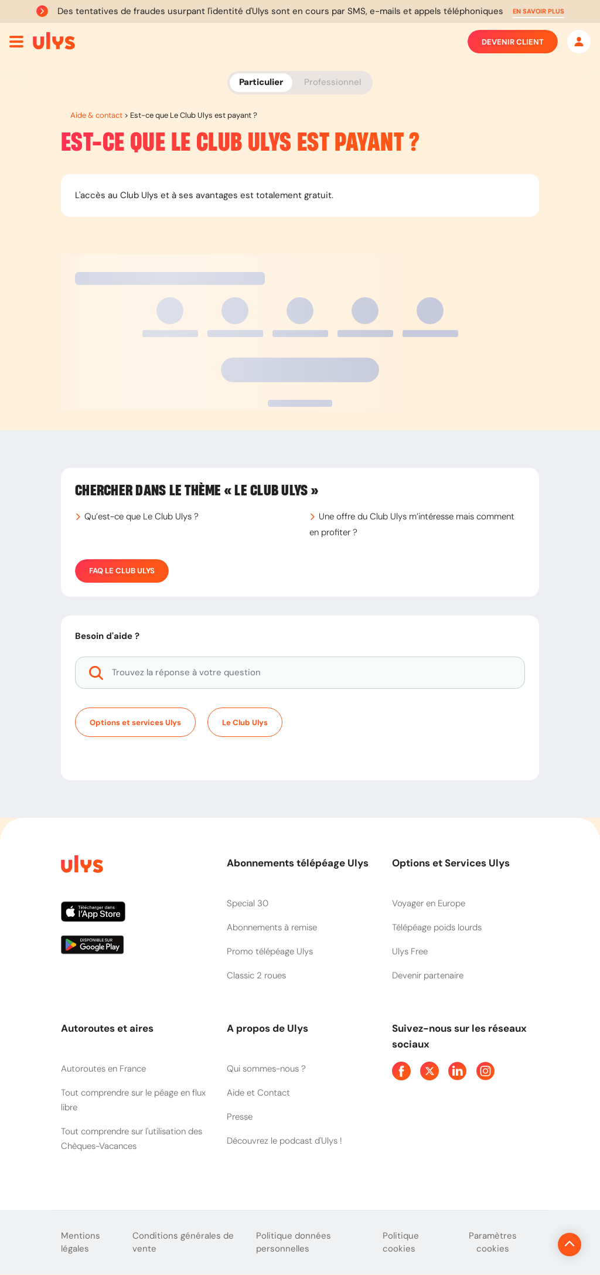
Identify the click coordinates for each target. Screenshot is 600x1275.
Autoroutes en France (103, 1069)
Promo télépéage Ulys (270, 951)
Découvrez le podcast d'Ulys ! (284, 1141)
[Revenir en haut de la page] (530, 1244)
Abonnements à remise (272, 927)
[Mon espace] (579, 41)
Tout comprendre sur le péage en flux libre (133, 1100)
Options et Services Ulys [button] (451, 862)
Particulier (261, 82)
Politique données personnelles (293, 1242)
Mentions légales (80, 1242)
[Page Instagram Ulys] (485, 1071)
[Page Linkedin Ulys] (457, 1071)
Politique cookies (401, 1242)
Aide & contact (96, 115)
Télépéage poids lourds (437, 927)
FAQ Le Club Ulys (122, 571)
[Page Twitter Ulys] (429, 1071)
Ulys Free (410, 951)
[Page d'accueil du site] (81, 866)
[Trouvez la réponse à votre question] (300, 673)
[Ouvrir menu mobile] (16, 42)
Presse (240, 1117)
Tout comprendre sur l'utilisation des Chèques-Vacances (131, 1139)
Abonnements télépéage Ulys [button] (298, 862)
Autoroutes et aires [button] (107, 1028)
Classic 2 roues (256, 975)
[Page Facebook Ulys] (401, 1071)
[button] (538, 11)
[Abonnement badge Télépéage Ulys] (54, 41)
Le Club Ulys (245, 722)
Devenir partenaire (427, 975)
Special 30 (247, 903)
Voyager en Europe (428, 903)
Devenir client (513, 41)
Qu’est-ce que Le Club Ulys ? (141, 516)
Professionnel (332, 82)
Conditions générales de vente (183, 1242)
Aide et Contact (258, 1093)
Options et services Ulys (135, 722)
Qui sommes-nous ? (266, 1069)
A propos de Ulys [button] (267, 1028)
